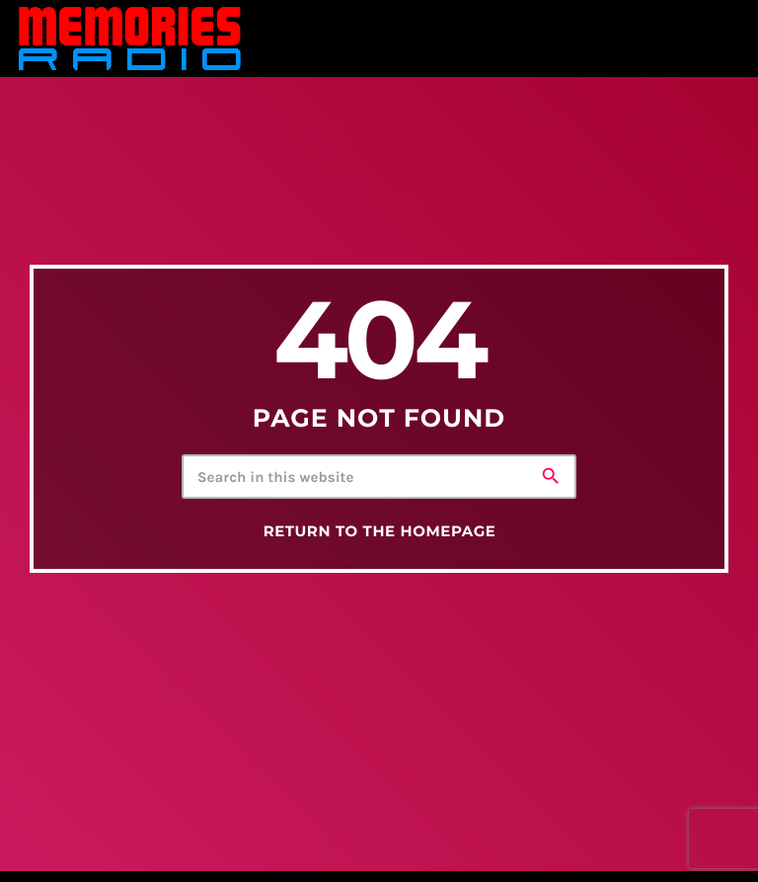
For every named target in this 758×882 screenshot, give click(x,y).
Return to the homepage (380, 531)
